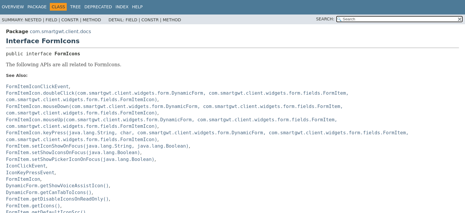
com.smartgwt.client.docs (60, 31)
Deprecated (98, 6)
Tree (75, 6)
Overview (13, 6)
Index (122, 6)
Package (37, 6)
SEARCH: (325, 19)
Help (137, 6)
